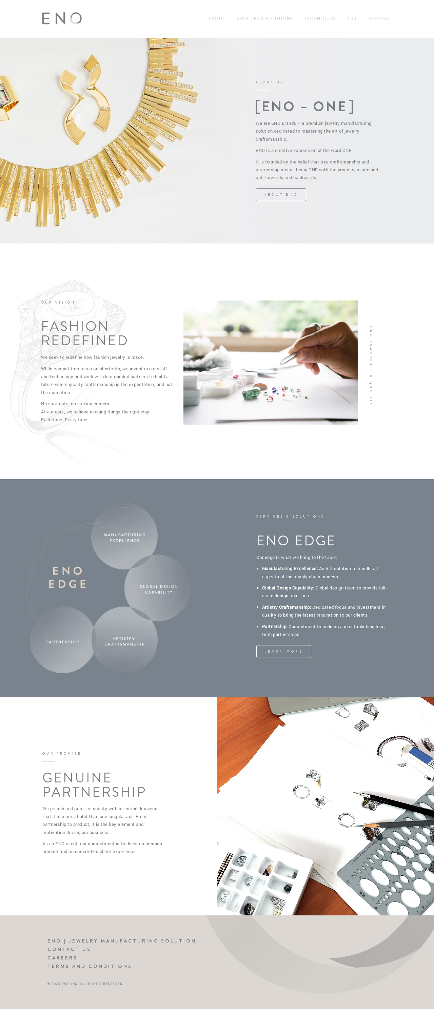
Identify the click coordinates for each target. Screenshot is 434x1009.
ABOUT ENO (281, 194)
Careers (62, 957)
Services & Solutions (265, 19)
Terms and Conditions (89, 966)
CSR (352, 19)
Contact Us (69, 949)
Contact (380, 19)
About (216, 19)
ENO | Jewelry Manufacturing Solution (121, 940)
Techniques (320, 19)
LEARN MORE (283, 651)
